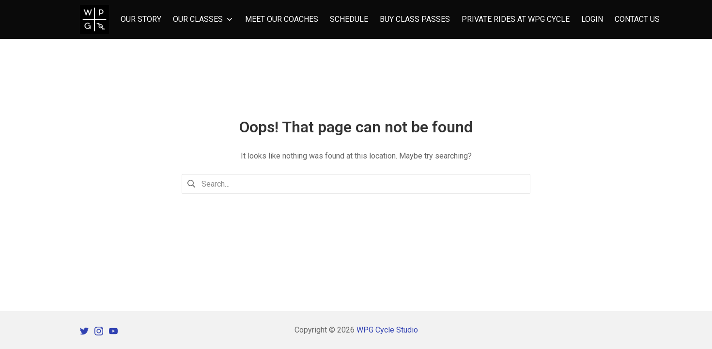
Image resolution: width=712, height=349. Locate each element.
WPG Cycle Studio (387, 329)
